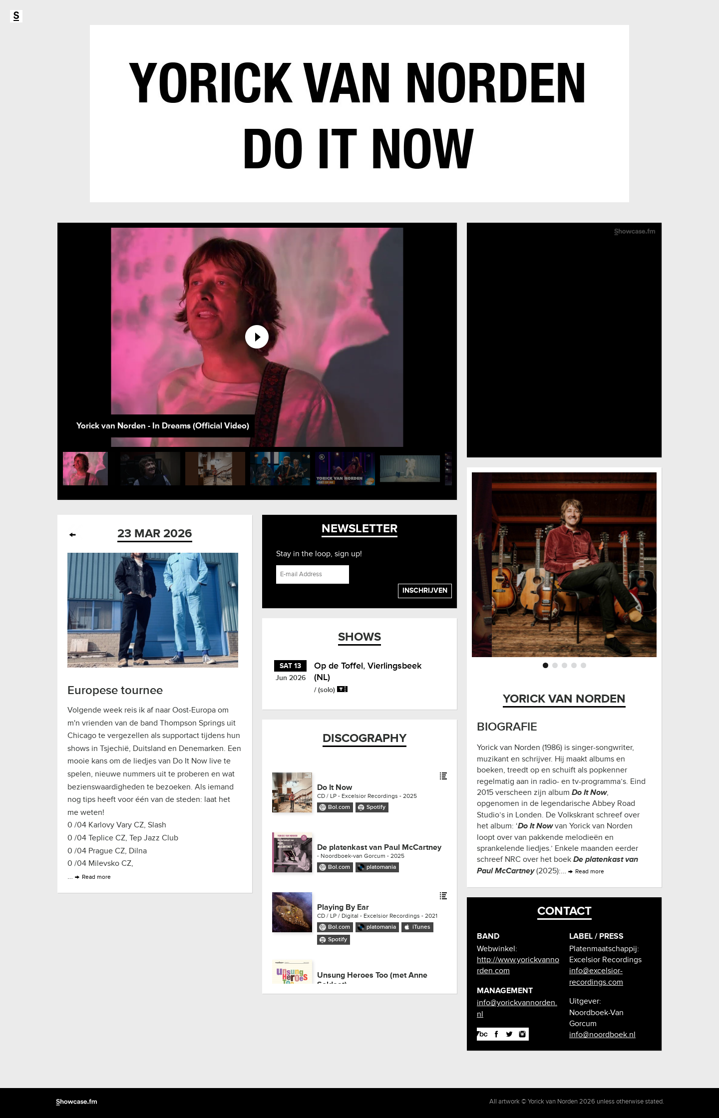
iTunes (421, 927)
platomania (381, 867)
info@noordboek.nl (602, 1035)
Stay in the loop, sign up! (319, 554)
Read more (96, 877)
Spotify (375, 807)
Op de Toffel (338, 665)
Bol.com (339, 807)
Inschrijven (424, 590)
